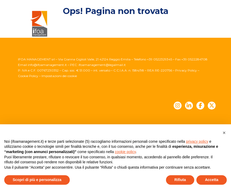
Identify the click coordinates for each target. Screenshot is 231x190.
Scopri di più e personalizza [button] (37, 180)
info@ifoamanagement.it (47, 65)
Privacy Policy (186, 70)
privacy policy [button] (197, 141)
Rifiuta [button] (180, 180)
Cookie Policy (28, 76)
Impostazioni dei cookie (59, 76)
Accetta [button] (211, 180)
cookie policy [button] (125, 152)
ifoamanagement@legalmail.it (102, 65)
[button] (224, 133)
